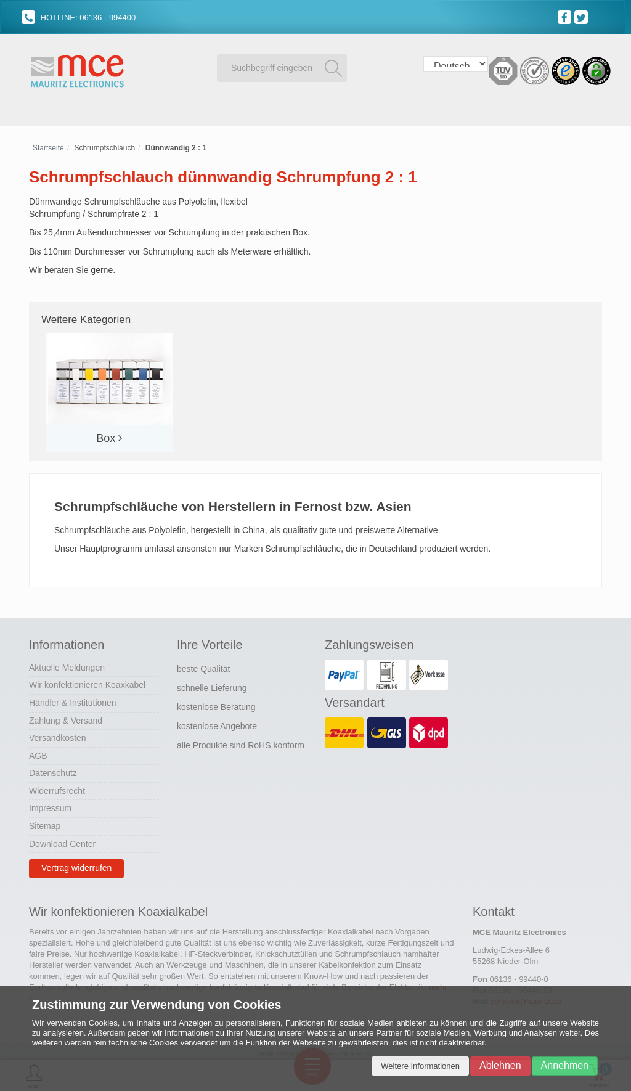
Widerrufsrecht (57, 789)
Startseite (48, 146)
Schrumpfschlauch (104, 146)
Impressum (50, 807)
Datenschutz (53, 772)
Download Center (62, 842)
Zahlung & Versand (65, 719)
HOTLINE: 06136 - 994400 (79, 17)
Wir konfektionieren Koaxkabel (87, 684)
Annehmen (564, 1065)
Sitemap (44, 824)
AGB (38, 754)
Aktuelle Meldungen (67, 666)
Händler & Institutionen (72, 701)
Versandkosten (57, 736)
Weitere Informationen (420, 1066)
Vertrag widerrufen (76, 867)
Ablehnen (500, 1065)
